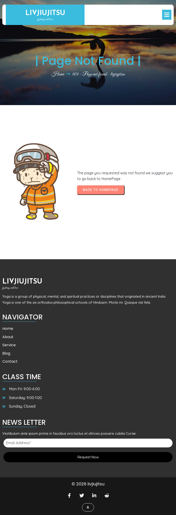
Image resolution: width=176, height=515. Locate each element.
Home (57, 74)
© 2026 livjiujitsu (88, 484)
